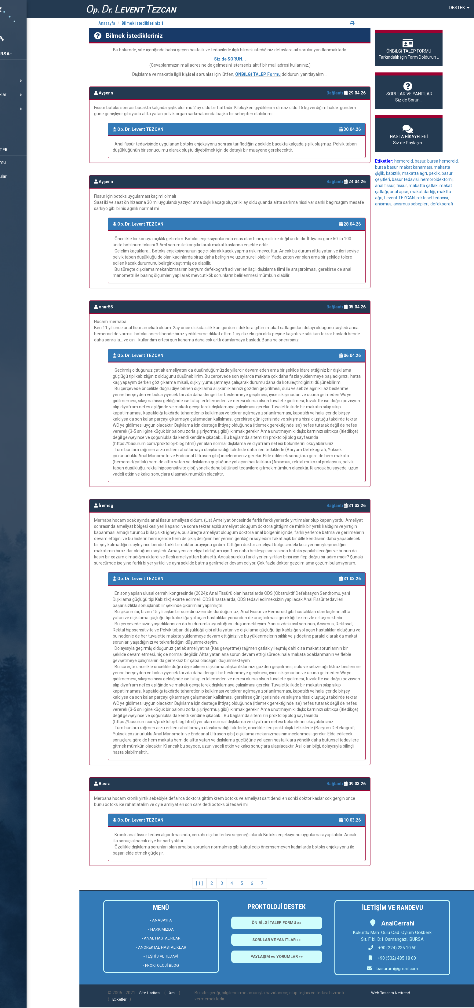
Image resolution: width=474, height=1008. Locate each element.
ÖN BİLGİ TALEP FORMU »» (276, 922)
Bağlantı (335, 92)
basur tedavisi (405, 179)
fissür (401, 185)
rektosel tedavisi (432, 197)
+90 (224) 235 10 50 (392, 947)
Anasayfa (106, 23)
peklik (434, 173)
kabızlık (393, 173)
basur (420, 161)
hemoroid (403, 161)
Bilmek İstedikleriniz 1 (142, 23)
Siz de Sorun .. (409, 92)
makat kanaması (415, 167)
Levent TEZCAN (399, 197)
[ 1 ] (199, 883)
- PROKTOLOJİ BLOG (161, 965)
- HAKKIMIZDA (161, 929)
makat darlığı (422, 191)
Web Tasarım (382, 993)
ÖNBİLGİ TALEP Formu (258, 74)
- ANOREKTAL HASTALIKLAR (161, 947)
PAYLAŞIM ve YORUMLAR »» (276, 956)
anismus (383, 203)
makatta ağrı (414, 173)
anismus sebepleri (410, 203)
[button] (459, 7)
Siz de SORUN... (230, 59)
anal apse (399, 191)
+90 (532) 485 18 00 (396, 958)
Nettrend (402, 993)
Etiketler (119, 999)
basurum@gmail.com (397, 968)
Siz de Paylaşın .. (409, 134)
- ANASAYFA (161, 920)
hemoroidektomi (437, 179)
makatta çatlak (423, 185)
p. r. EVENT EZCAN (131, 9)
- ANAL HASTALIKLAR (161, 938)
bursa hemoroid (442, 161)
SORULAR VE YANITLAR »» (276, 939)
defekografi (441, 203)
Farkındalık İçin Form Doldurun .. (409, 49)
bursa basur (386, 167)
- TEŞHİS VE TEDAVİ (161, 956)
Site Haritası (149, 993)
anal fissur (385, 185)
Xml (172, 993)
